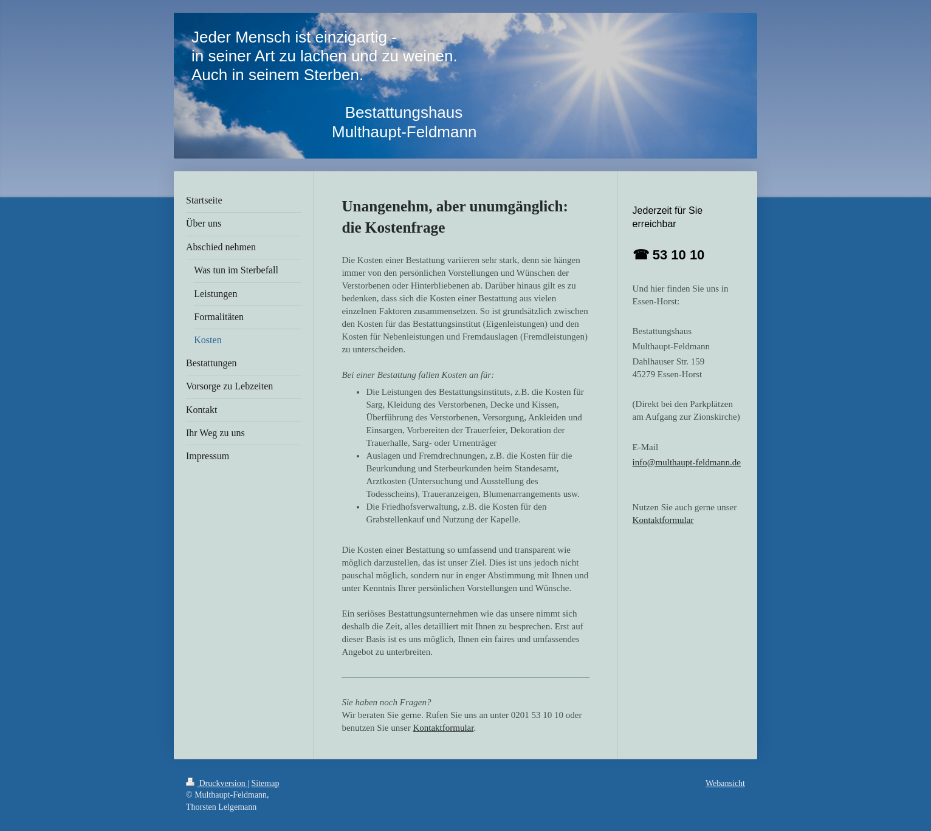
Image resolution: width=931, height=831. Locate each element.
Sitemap (266, 783)
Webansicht (725, 783)
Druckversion (216, 783)
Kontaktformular (443, 728)
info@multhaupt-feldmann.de (687, 462)
